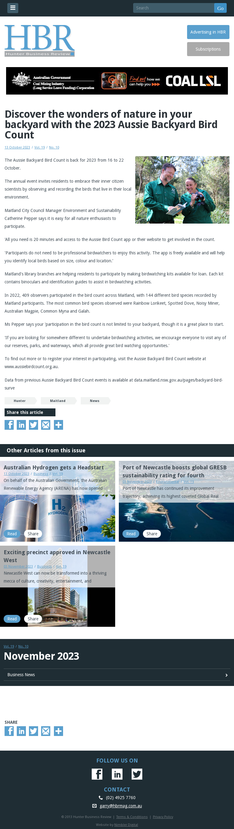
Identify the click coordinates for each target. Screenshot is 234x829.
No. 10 (54, 147)
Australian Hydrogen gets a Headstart (54, 467)
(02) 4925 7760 (121, 797)
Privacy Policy (163, 817)
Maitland (58, 401)
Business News (21, 674)
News (94, 401)
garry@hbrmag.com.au (121, 805)
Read (12, 533)
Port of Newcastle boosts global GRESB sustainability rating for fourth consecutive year (174, 475)
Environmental (167, 482)
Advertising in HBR (208, 32)
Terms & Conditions (132, 817)
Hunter (20, 401)
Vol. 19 (39, 147)
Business (41, 474)
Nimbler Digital (126, 825)
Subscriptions (208, 49)
